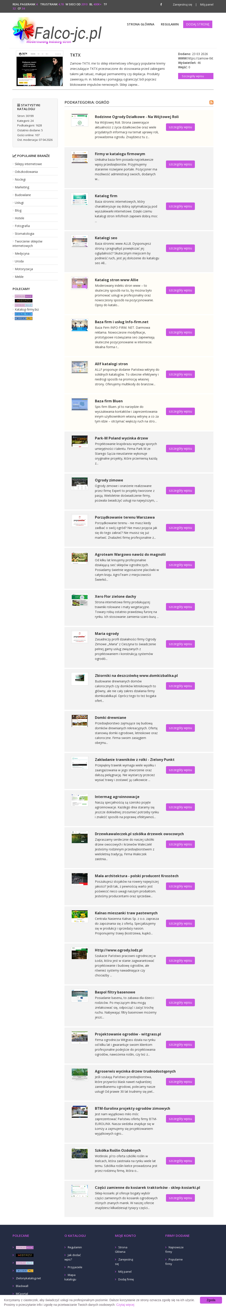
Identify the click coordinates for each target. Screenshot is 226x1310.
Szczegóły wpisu (193, 76)
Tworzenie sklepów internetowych (27, 243)
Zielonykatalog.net (28, 1278)
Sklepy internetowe (28, 164)
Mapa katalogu (70, 1277)
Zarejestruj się (182, 4)
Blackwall (22, 1286)
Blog (18, 210)
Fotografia (22, 226)
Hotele (19, 218)
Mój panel (204, 4)
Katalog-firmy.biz (27, 309)
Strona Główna (140, 24)
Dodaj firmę (126, 1279)
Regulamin (170, 24)
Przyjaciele (75, 1267)
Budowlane (23, 195)
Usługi (19, 203)
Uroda (19, 261)
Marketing (22, 187)
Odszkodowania (26, 172)
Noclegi (20, 179)
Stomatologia (24, 233)
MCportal (22, 1294)
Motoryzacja (24, 269)
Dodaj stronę (197, 24)
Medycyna (22, 253)
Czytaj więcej (125, 1304)
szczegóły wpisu (180, 127)
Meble (19, 277)
